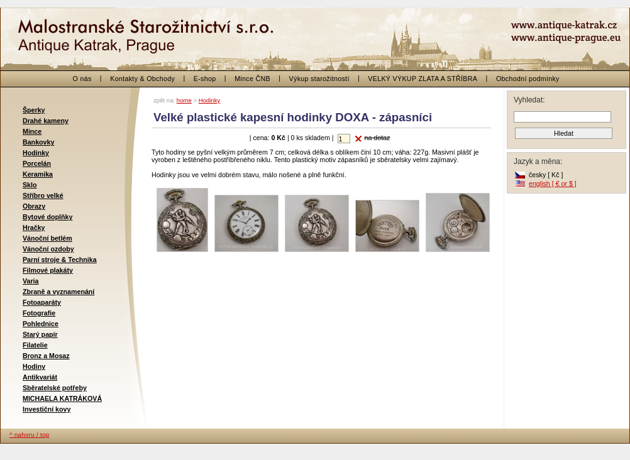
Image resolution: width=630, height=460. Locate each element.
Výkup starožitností (319, 78)
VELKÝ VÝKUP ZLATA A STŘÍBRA (422, 78)
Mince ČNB (252, 78)
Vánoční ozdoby (48, 249)
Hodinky (36, 152)
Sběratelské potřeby (55, 388)
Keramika (38, 174)
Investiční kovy (46, 409)
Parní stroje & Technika (60, 259)
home (184, 100)
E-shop (205, 78)
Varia (30, 281)
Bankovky (38, 142)
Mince (32, 131)
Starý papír (40, 334)
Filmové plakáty (48, 270)
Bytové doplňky (47, 217)
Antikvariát (40, 377)
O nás (82, 78)
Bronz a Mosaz (46, 355)
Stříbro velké (43, 195)
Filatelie (35, 345)
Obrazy (34, 206)
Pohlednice (40, 323)
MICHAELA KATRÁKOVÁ (62, 398)
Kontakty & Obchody (142, 78)
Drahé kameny (46, 120)
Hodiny (34, 366)
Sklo (30, 185)
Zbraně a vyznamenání (58, 291)
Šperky (34, 110)
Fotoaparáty (42, 302)
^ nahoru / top (29, 434)
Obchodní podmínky (528, 78)
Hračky (34, 227)
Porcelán (37, 163)
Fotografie (39, 313)
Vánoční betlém (47, 238)
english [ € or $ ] (553, 183)
